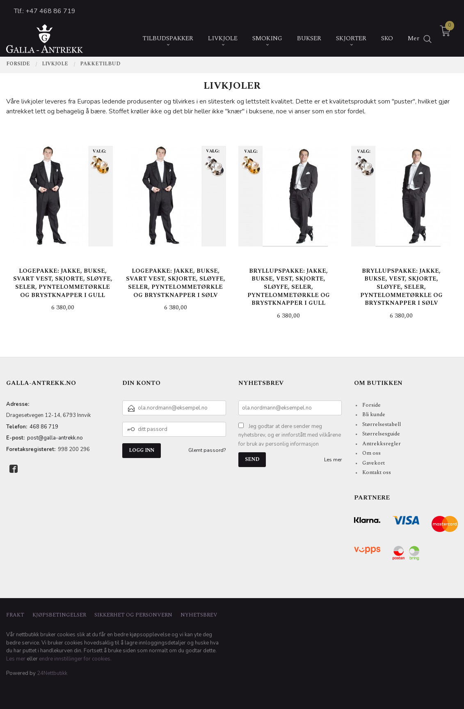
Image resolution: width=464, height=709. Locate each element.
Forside (371, 405)
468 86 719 (44, 426)
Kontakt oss (376, 472)
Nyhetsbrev (199, 615)
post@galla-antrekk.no (55, 438)
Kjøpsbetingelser (59, 615)
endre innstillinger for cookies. (75, 659)
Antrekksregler (381, 444)
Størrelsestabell (381, 424)
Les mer (333, 459)
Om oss (371, 453)
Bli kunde (373, 414)
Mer (413, 34)
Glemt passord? (207, 450)
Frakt (15, 615)
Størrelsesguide (381, 434)
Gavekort (373, 463)
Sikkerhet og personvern (133, 615)
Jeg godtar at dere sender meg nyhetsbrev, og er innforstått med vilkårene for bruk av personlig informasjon (289, 435)
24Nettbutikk (52, 673)
